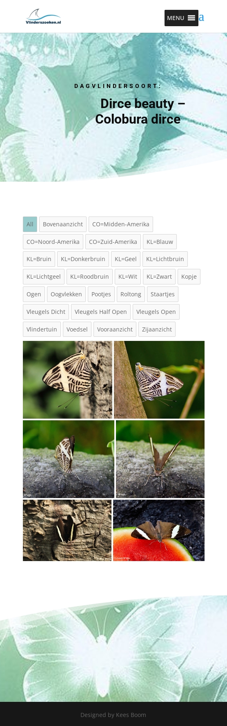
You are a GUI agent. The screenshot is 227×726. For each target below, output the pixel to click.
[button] (175, 18)
